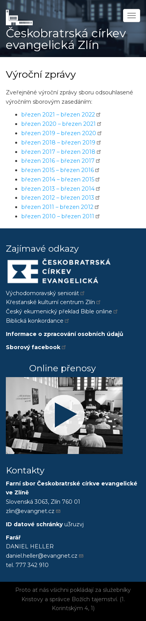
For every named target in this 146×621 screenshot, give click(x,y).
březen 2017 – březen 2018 (61, 151)
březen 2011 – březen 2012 (60, 207)
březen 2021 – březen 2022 (61, 114)
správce (59, 599)
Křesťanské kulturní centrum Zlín (54, 302)
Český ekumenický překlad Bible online (62, 311)
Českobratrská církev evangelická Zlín (66, 39)
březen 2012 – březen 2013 (61, 197)
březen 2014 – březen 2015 (61, 179)
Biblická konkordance (38, 320)
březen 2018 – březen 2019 (61, 142)
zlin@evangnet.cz (33, 511)
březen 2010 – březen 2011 (61, 216)
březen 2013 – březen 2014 (61, 188)
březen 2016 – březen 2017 (61, 160)
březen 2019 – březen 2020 (62, 133)
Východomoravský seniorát (46, 293)
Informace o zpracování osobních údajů (64, 334)
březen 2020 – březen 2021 (61, 123)
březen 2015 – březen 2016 (60, 170)
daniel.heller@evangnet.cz (45, 555)
